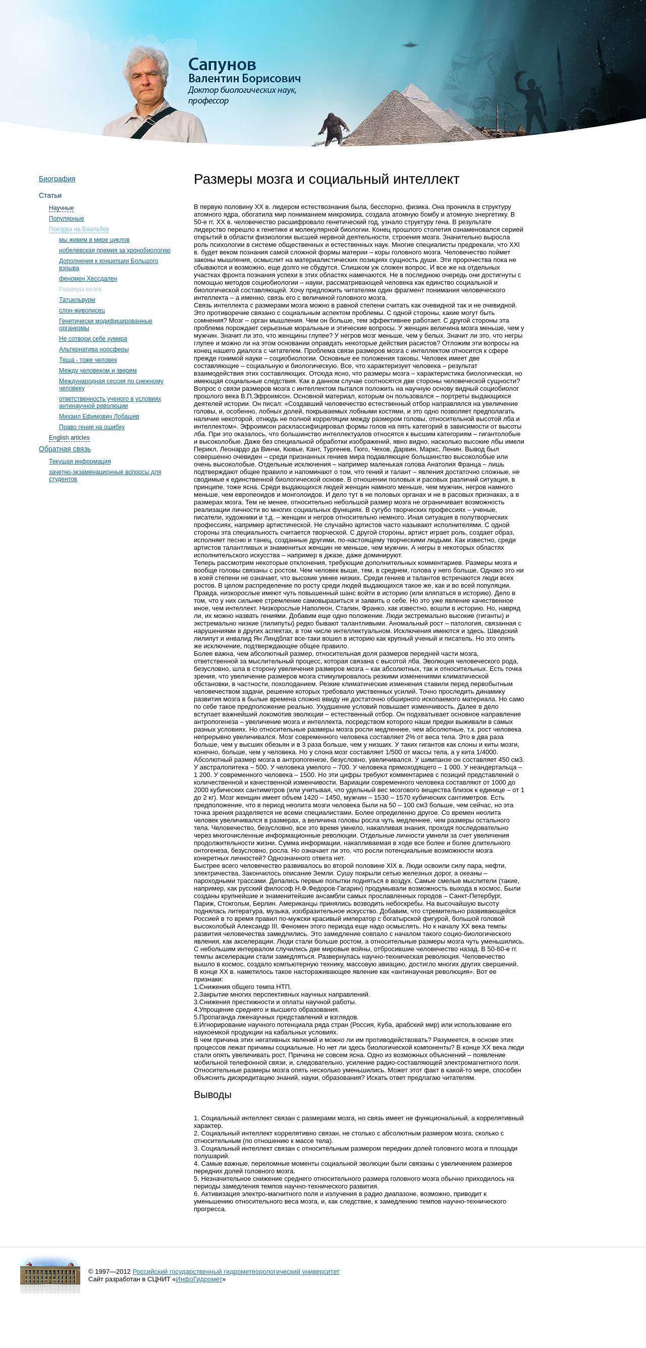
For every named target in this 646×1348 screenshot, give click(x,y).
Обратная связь (65, 449)
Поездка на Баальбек (79, 229)
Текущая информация (80, 461)
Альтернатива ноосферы (94, 349)
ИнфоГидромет (199, 1279)
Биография (57, 179)
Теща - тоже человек (88, 360)
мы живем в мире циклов (94, 239)
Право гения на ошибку (92, 427)
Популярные (66, 218)
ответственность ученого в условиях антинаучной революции (110, 402)
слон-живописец (82, 310)
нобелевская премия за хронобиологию (115, 250)
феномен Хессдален (88, 278)
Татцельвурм (77, 299)
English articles (69, 437)
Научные (61, 208)
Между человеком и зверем (98, 370)
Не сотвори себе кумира (93, 338)
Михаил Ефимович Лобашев (99, 416)
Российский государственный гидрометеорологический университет (236, 1271)
